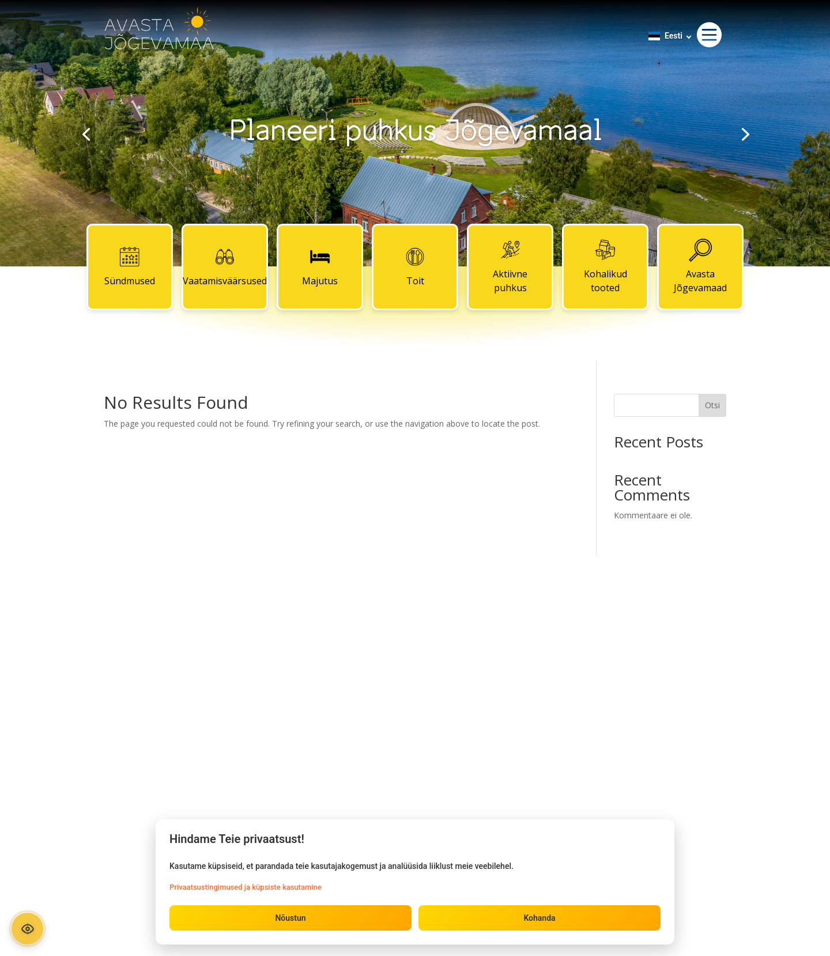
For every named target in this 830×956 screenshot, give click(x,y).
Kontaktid (415, 639)
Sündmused (129, 266)
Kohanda (539, 918)
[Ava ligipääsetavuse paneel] (27, 928)
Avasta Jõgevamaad (700, 266)
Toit (415, 266)
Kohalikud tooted (605, 266)
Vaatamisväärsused (225, 266)
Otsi (712, 405)
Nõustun (290, 918)
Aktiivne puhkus (510, 266)
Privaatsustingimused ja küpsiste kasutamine (245, 887)
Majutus (320, 266)
